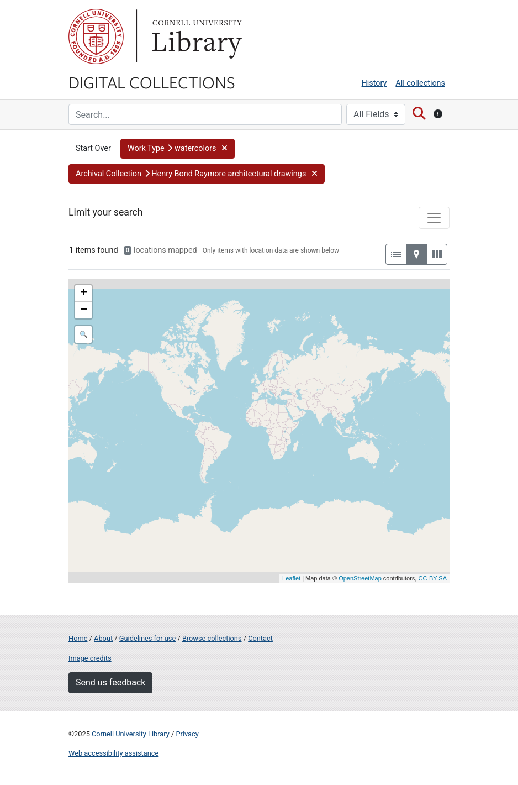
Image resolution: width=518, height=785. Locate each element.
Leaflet (291, 578)
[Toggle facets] (434, 218)
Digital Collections (151, 82)
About (103, 638)
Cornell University (96, 36)
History (374, 83)
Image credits (90, 658)
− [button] (83, 310)
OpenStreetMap (360, 578)
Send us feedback (110, 682)
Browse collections (212, 638)
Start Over (93, 148)
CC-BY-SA (432, 578)
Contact (260, 638)
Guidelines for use (147, 638)
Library (195, 36)
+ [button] (83, 293)
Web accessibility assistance (113, 753)
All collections (420, 83)
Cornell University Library (131, 734)
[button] (177, 149)
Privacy (187, 734)
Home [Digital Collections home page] (77, 638)
